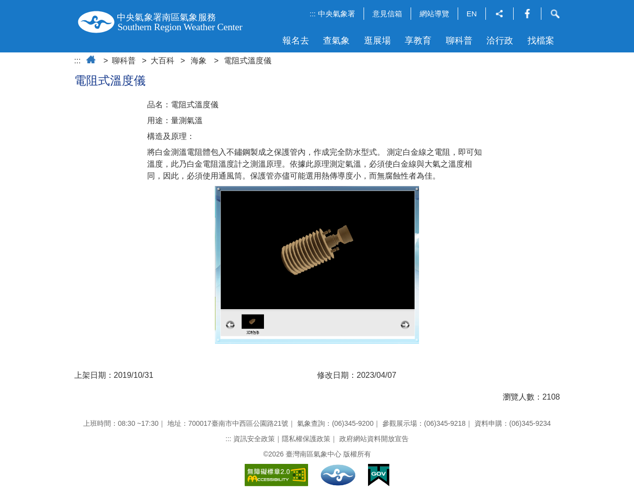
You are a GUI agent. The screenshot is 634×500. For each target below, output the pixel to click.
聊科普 (459, 40)
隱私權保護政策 (306, 439)
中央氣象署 (336, 13)
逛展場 (377, 40)
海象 (199, 60)
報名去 (295, 40)
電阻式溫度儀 (247, 60)
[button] (499, 14)
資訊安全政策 (254, 439)
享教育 (418, 40)
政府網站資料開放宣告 (374, 439)
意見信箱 (387, 13)
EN (472, 13)
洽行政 (499, 40)
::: (313, 13)
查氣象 (336, 40)
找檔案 (541, 40)
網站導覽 (434, 13)
